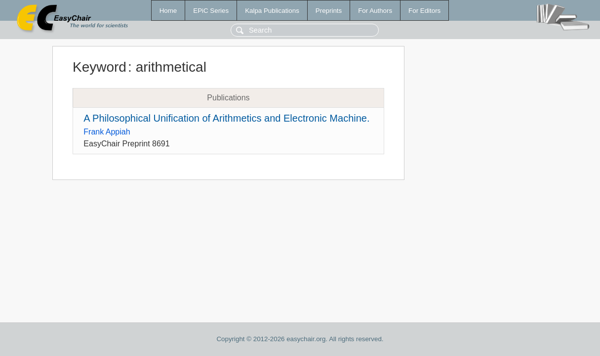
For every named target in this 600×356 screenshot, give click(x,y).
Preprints (329, 10)
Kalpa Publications (272, 10)
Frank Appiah (106, 132)
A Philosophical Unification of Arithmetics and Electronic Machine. (226, 118)
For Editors (424, 10)
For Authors (375, 10)
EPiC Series (211, 10)
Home (168, 10)
